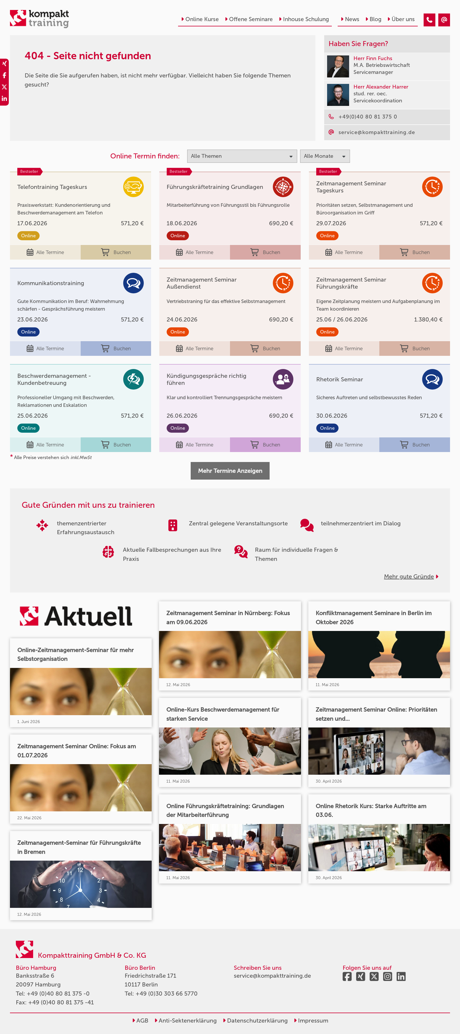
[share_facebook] (4, 76)
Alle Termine (45, 252)
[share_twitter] (4, 88)
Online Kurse (200, 19)
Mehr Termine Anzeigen (230, 470)
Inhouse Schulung (304, 19)
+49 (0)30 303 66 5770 (167, 993)
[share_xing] (4, 64)
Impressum (311, 1020)
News (350, 19)
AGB (140, 1020)
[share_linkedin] (4, 100)
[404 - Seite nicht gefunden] (429, 19)
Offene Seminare (249, 19)
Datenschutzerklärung (255, 1020)
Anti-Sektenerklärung (185, 1020)
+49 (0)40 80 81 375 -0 (58, 993)
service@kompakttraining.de (272, 975)
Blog (373, 19)
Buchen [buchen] (116, 252)
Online (28, 235)
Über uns (401, 19)
